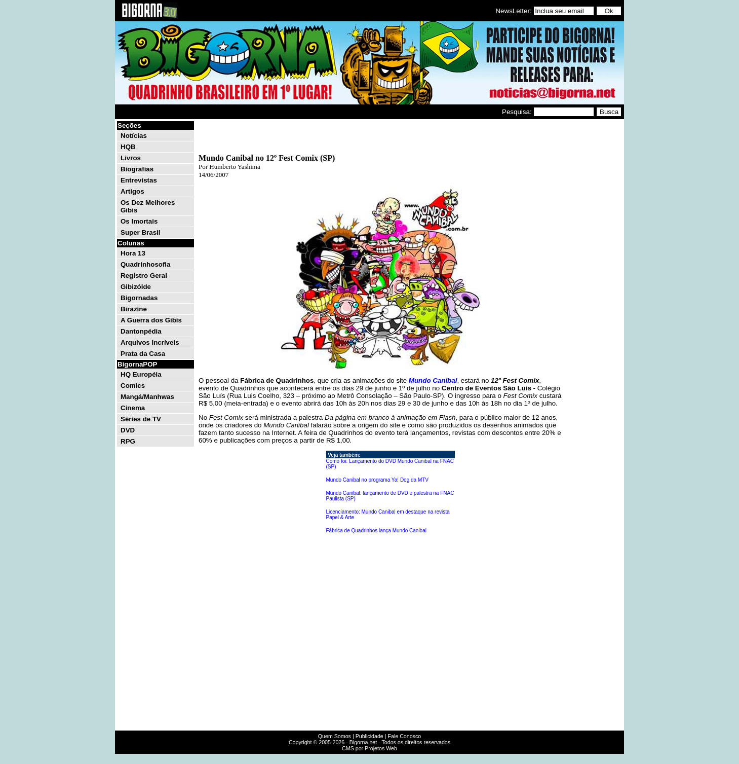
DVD (128, 430)
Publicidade (369, 736)
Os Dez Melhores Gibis (148, 206)
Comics (133, 385)
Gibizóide (136, 286)
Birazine (134, 309)
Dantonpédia (141, 331)
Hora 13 (133, 253)
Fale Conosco (404, 736)
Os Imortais (139, 221)
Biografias (137, 169)
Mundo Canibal (433, 380)
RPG (128, 441)
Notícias (134, 135)
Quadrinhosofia (145, 264)
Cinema (133, 408)
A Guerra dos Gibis (151, 320)
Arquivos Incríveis (150, 342)
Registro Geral (144, 275)
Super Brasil (141, 232)
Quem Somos (334, 736)
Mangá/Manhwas (147, 397)
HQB (128, 147)
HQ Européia (141, 374)
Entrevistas (139, 180)
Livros (131, 158)
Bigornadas (139, 298)
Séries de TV (141, 419)
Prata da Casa (143, 353)
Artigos (132, 191)
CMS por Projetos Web (369, 748)
